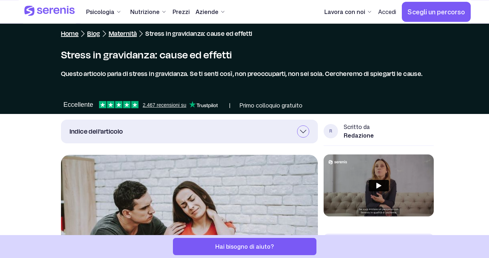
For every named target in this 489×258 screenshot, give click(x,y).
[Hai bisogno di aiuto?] (244, 246)
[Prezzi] (181, 12)
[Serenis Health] (49, 12)
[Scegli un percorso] (436, 12)
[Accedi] (387, 12)
